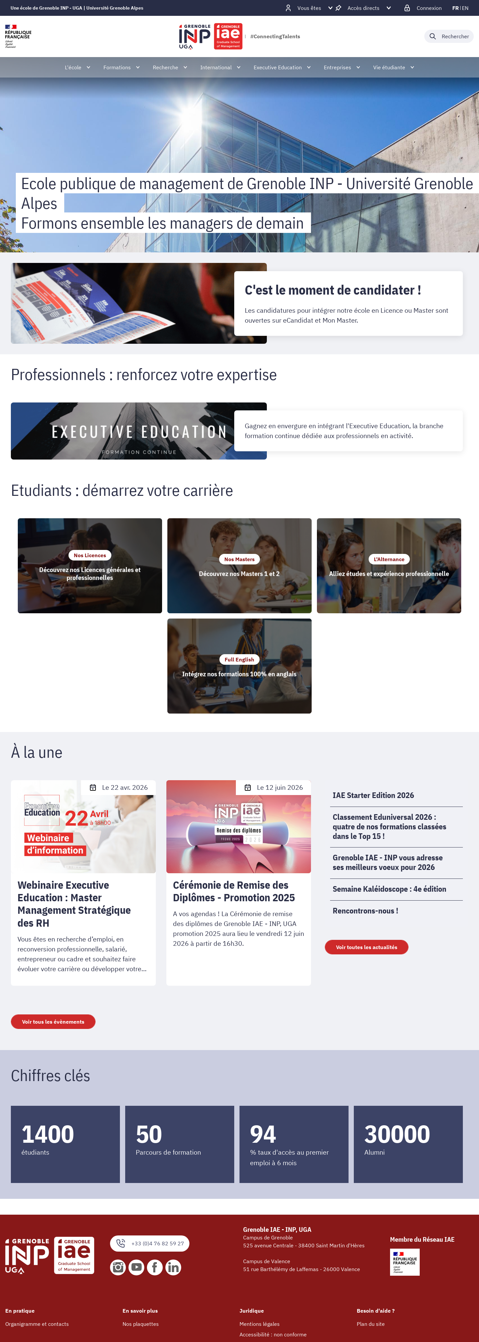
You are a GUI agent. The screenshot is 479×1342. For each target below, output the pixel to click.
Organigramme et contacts (37, 1233)
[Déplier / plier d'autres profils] (309, 8)
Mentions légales (260, 1233)
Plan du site (371, 1233)
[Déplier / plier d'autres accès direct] (363, 8)
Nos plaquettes (141, 1233)
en (465, 8)
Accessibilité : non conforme (273, 1244)
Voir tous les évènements (53, 931)
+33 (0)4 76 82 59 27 (149, 1153)
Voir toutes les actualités (366, 856)
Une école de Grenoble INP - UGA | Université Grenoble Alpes (77, 8)
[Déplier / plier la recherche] (449, 36)
